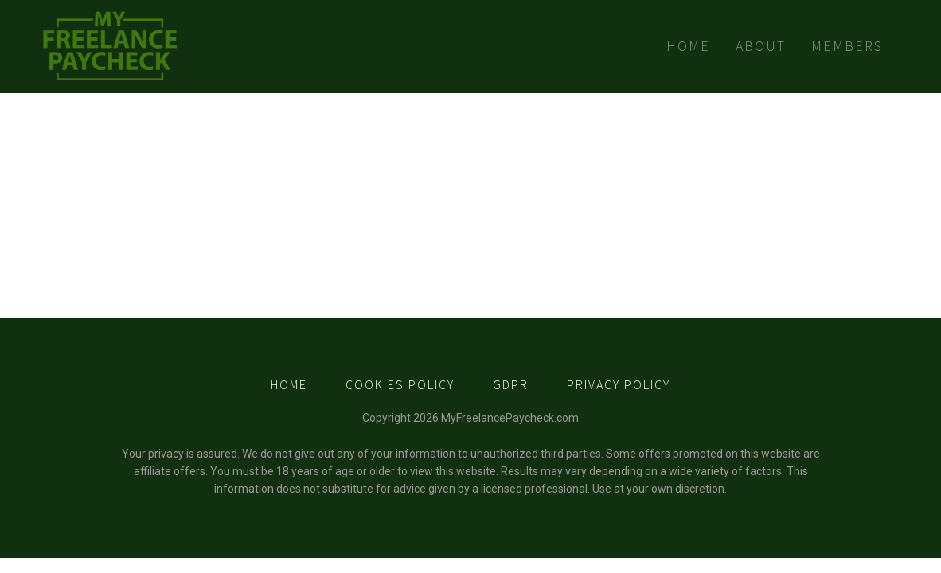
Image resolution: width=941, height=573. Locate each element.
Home (688, 46)
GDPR (511, 384)
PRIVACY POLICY (618, 384)
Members (847, 46)
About (761, 46)
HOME (289, 384)
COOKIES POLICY (400, 384)
